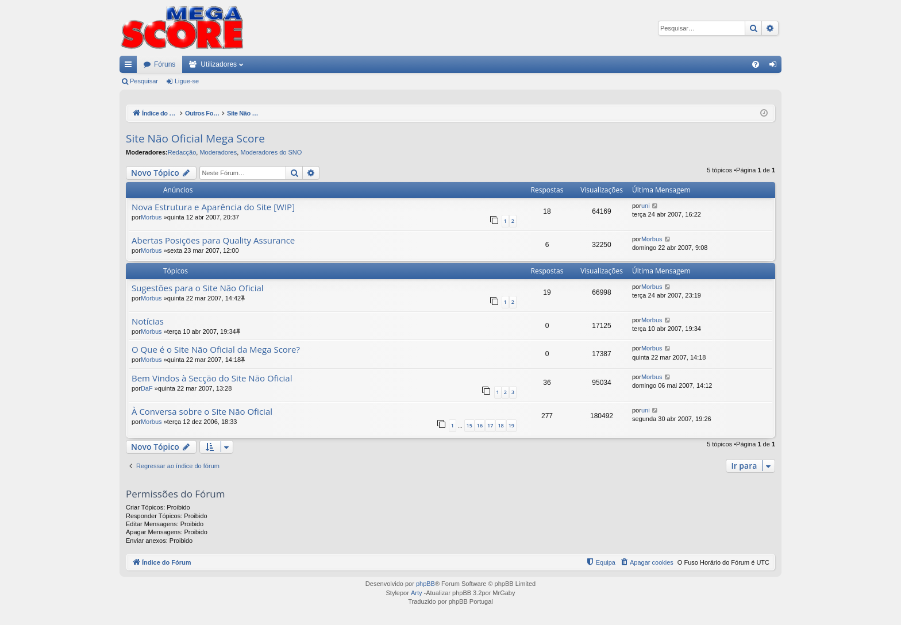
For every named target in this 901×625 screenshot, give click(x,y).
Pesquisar (144, 81)
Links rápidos (130, 66)
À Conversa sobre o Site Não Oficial (202, 411)
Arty (416, 592)
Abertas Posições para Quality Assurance (213, 240)
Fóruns (164, 64)
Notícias (148, 321)
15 (469, 425)
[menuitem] (755, 64)
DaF (147, 388)
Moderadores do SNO (271, 152)
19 (511, 425)
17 (490, 425)
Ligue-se (187, 81)
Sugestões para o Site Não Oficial (198, 288)
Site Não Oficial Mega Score (195, 138)
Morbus (151, 217)
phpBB (425, 583)
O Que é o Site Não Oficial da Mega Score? (216, 349)
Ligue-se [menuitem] (775, 66)
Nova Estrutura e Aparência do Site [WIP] (213, 207)
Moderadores (218, 152)
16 (480, 425)
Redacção (182, 152)
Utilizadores (219, 64)
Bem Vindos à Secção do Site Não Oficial (212, 378)
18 (500, 425)
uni (645, 205)
